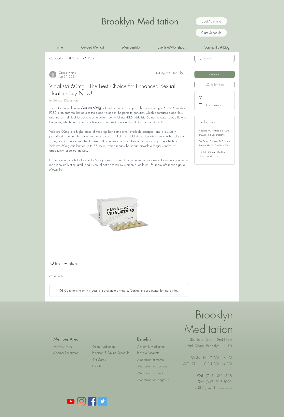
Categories (56, 58)
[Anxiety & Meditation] (155, 346)
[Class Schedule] (211, 33)
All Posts (73, 58)
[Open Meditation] (109, 346)
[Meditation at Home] (155, 360)
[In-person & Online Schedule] (110, 353)
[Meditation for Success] (155, 366)
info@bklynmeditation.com (212, 387)
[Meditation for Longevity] (155, 380)
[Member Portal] (63, 347)
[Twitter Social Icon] (102, 401)
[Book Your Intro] (211, 21)
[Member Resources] (65, 353)
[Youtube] (70, 401)
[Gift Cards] (109, 360)
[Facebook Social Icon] (92, 401)
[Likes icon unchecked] (51, 263)
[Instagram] (81, 401)
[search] (214, 58)
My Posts (88, 58)
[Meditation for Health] (155, 373)
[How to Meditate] (155, 353)
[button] (92, 47)
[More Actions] (185, 73)
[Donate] (109, 366)
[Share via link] (70, 263)
